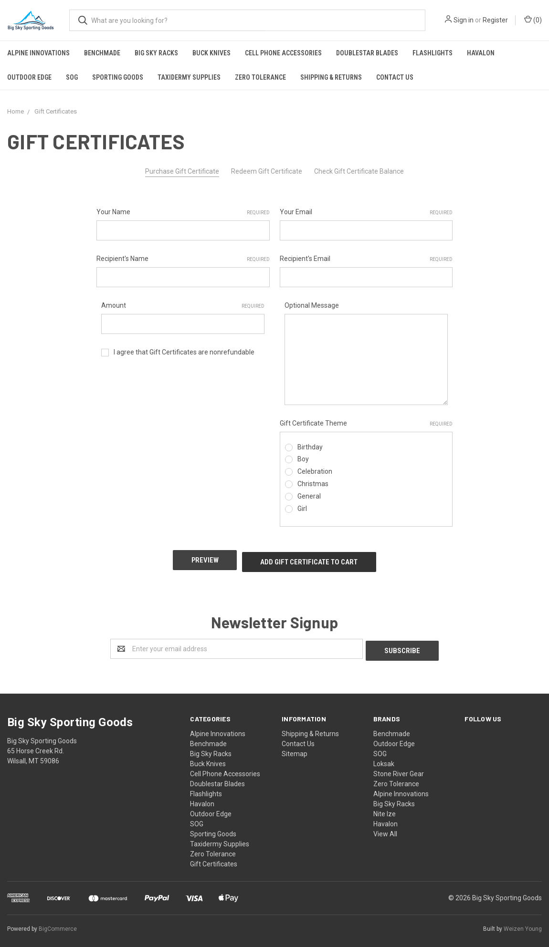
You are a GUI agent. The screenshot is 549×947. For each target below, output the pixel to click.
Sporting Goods (117, 77)
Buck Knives (211, 53)
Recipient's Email (366, 259)
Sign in (464, 20)
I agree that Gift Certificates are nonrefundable (184, 352)
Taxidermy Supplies (189, 77)
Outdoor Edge (29, 77)
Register (495, 20)
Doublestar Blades (367, 53)
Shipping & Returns (331, 77)
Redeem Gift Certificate (266, 171)
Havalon (481, 53)
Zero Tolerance (260, 77)
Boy (303, 459)
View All (385, 828)
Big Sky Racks (156, 53)
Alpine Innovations (38, 53)
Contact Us (394, 77)
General (309, 496)
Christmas (312, 484)
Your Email (366, 212)
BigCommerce (58, 922)
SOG (72, 77)
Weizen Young (523, 922)
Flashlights (432, 53)
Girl (302, 508)
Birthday (310, 447)
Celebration (314, 471)
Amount (182, 306)
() (533, 19)
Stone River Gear (398, 767)
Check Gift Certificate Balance (359, 171)
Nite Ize (384, 808)
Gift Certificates (213, 858)
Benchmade (102, 53)
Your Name (183, 212)
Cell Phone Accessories (283, 53)
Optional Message (312, 305)
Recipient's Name (183, 259)
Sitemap (294, 747)
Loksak (383, 757)
